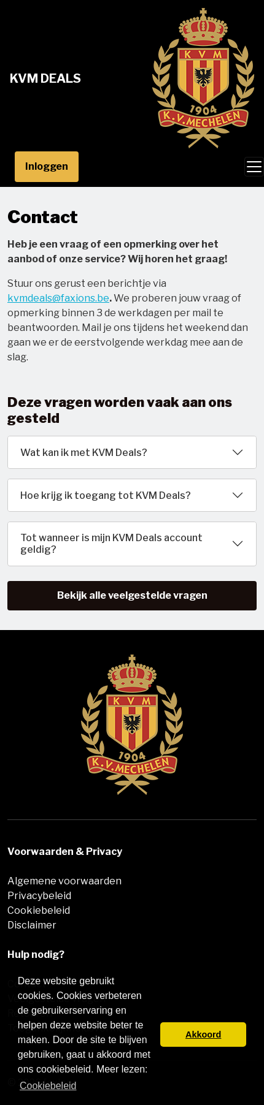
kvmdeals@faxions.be (58, 298)
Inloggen (46, 166)
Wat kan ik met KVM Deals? (83, 452)
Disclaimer (31, 925)
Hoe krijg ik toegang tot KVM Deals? (105, 495)
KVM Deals (45, 78)
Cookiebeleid (38, 910)
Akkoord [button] (203, 1034)
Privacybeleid (39, 896)
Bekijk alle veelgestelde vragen (132, 595)
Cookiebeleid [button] (48, 1085)
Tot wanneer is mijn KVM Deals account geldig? (111, 543)
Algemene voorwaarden (64, 881)
